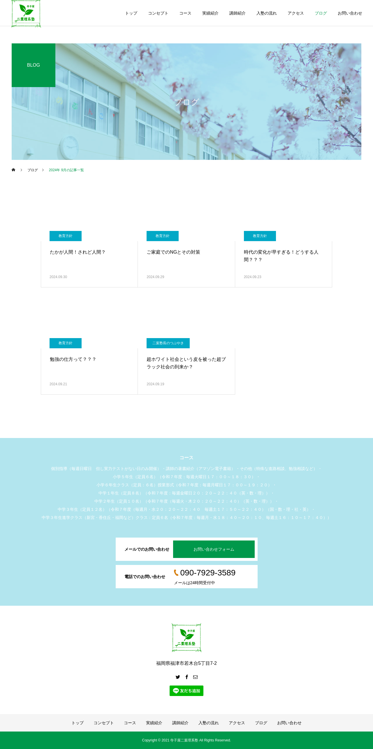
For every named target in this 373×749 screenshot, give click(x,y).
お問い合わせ (350, 13)
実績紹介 (210, 13)
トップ (131, 13)
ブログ (321, 13)
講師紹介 (237, 13)
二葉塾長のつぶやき (168, 343)
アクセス (296, 13)
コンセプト (158, 13)
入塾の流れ (266, 13)
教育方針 (66, 236)
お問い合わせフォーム (213, 549)
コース (185, 13)
